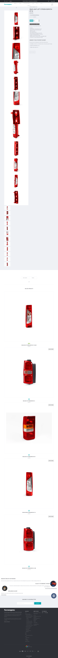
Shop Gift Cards (27, 640)
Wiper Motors (27, 628)
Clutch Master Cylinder (29, 620)
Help (25, 633)
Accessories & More (27, 613)
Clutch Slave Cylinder (29, 623)
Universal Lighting (28, 627)
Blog (25, 632)
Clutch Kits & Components (29, 615)
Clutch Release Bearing (29, 621)
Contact (26, 638)
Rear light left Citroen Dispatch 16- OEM (29, 567)
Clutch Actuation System (29, 624)
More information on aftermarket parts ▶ (51, 587)
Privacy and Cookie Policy (29, 634)
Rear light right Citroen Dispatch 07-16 (29, 511)
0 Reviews (34, 16)
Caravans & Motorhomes (29, 614)
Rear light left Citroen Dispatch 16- (29, 400)
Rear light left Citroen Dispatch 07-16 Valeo (29, 344)
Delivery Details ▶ (3, 594)
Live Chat (27, 639)
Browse (15, 3)
